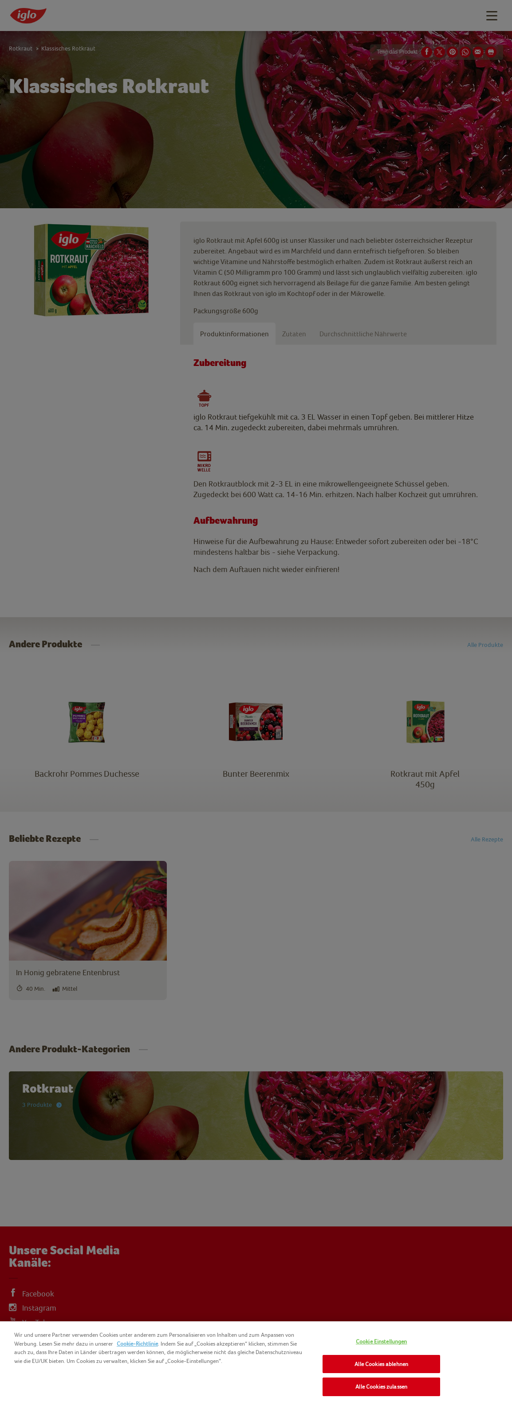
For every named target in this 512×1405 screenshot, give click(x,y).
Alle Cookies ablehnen (381, 1364)
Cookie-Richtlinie (137, 1343)
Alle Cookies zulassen (381, 1386)
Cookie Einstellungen (381, 1341)
